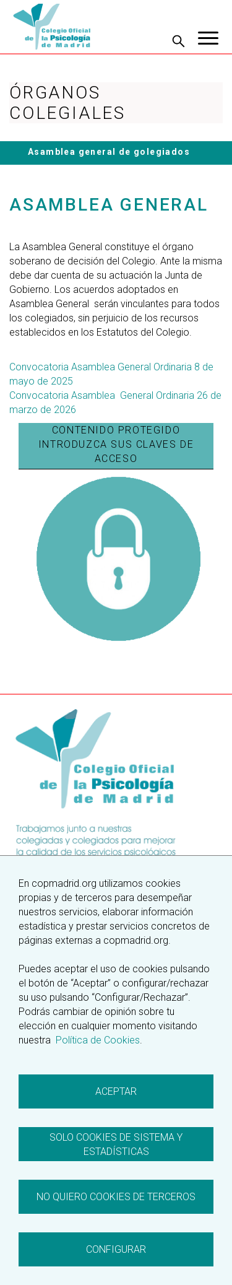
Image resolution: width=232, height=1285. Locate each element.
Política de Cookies (96, 1040)
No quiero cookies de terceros (116, 1197)
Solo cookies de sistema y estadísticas (116, 1144)
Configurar (116, 1249)
